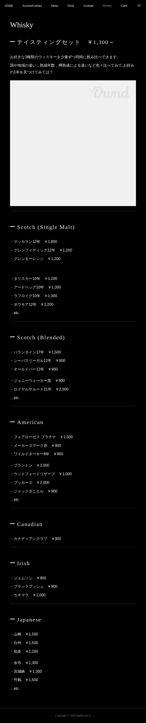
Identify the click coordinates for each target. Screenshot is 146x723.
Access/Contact (32, 5)
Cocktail (88, 5)
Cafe (124, 5)
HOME (9, 5)
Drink (70, 5)
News (54, 5)
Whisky (107, 5)
